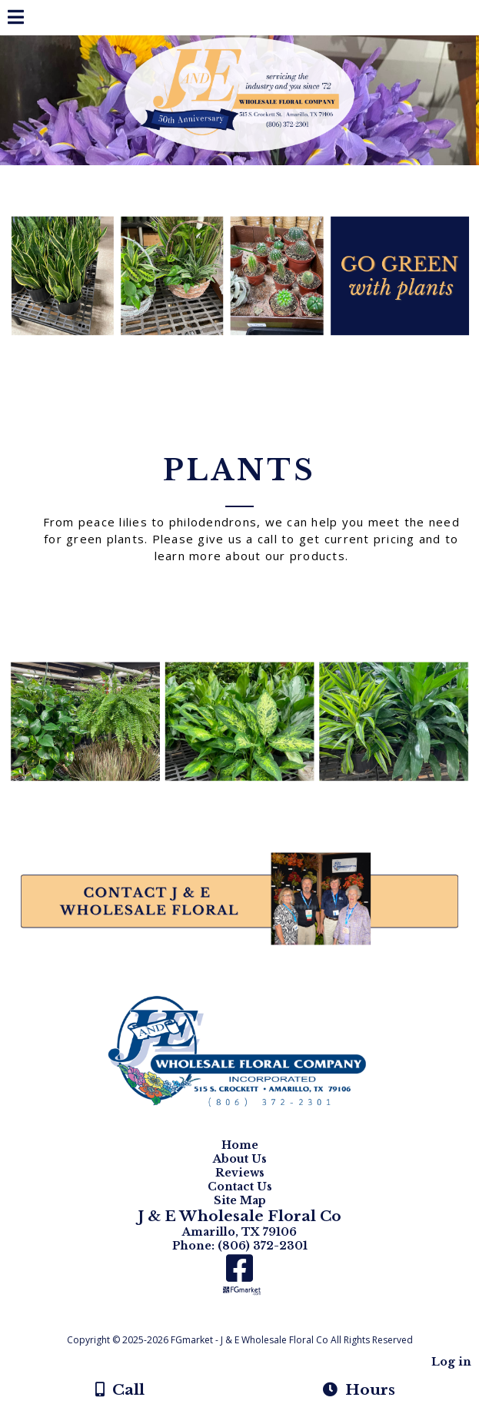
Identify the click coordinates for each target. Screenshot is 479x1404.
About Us (240, 1159)
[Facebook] (239, 1273)
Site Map (240, 1200)
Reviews (239, 1173)
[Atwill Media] (253, 1323)
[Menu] (16, 19)
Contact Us (240, 1186)
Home (239, 1145)
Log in (451, 1362)
